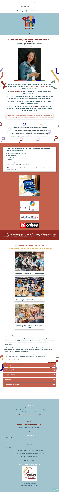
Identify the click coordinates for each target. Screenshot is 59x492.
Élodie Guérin (16, 91)
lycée (36, 86)
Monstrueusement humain (29, 441)
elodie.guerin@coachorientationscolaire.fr (29, 11)
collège (31, 86)
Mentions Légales (29, 460)
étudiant (45, 86)
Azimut (29, 444)
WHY (35, 106)
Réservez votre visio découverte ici (29, 415)
